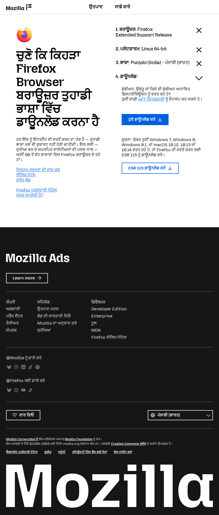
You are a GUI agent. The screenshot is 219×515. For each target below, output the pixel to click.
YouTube (23, 390)
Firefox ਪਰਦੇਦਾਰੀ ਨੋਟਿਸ (36, 190)
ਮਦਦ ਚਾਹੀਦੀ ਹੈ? (29, 195)
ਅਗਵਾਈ (13, 309)
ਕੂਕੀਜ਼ (47, 452)
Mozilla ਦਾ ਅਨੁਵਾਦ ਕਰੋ (57, 323)
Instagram (16, 367)
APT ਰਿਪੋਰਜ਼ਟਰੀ (151, 99)
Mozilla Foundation (79, 439)
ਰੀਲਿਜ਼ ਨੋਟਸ (25, 175)
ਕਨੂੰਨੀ (61, 452)
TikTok (30, 367)
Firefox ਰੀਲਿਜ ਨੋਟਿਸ (109, 337)
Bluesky (9, 367)
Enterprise (101, 316)
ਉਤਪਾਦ (96, 7)
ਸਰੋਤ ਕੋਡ (23, 180)
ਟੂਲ (94, 323)
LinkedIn (23, 367)
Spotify (37, 367)
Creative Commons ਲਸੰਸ (128, 444)
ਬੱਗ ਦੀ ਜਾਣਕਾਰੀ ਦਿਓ (54, 316)
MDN (96, 330)
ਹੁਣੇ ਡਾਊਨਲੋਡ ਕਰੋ (145, 119)
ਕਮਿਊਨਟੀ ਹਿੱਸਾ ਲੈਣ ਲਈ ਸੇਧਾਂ (89, 452)
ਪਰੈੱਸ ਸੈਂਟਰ (14, 316)
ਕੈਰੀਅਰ (12, 323)
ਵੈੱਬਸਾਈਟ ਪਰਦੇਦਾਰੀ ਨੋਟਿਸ (22, 452)
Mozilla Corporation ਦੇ (22, 439)
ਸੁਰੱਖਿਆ (44, 330)
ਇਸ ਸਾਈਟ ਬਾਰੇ (123, 452)
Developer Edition (109, 309)
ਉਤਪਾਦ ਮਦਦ (48, 309)
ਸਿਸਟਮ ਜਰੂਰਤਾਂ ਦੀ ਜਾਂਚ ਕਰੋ (38, 169)
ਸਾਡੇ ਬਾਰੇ (122, 7)
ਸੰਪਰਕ (11, 330)
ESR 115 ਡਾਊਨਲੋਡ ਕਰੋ (150, 168)
